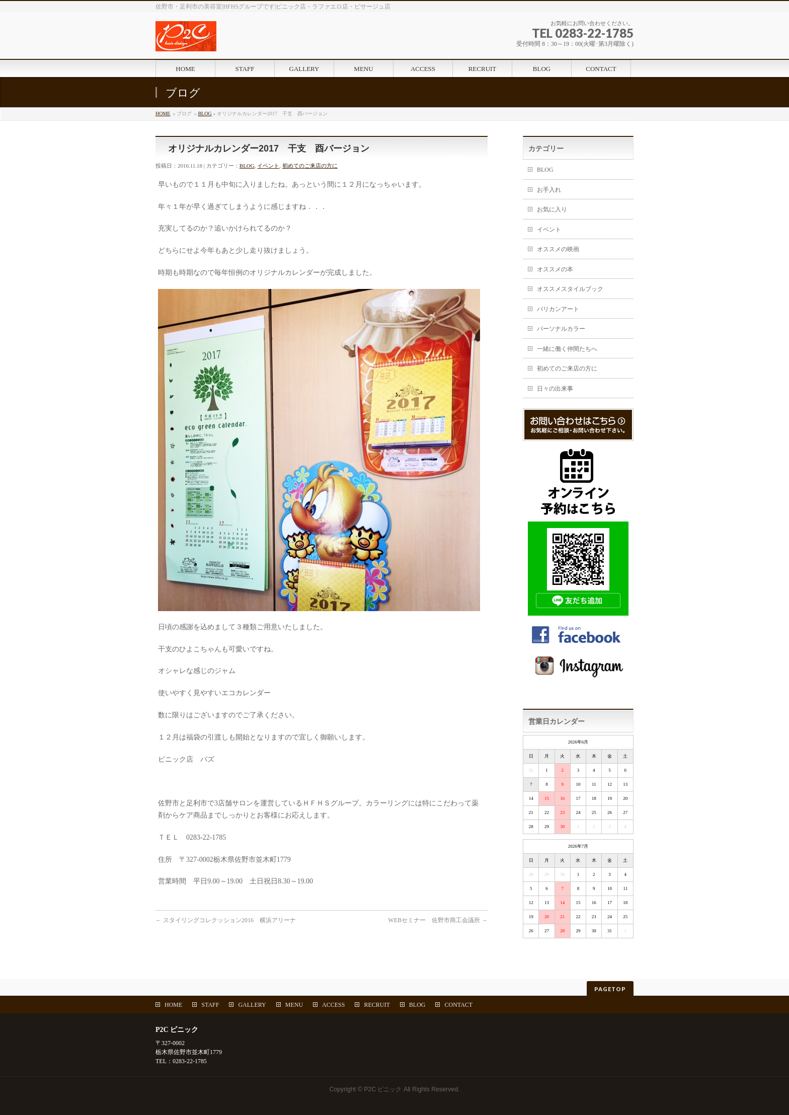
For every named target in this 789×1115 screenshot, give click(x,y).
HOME (162, 113)
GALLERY (252, 1004)
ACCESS (333, 1004)
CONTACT (458, 1004)
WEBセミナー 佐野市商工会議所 (438, 920)
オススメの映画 (558, 249)
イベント (268, 166)
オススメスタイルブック (570, 288)
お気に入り (552, 209)
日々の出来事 (555, 388)
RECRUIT (376, 1004)
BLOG (204, 113)
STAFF (210, 1004)
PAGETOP (610, 989)
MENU (294, 1004)
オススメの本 (555, 269)
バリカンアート (558, 309)
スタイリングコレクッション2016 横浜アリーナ (225, 920)
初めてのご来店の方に (310, 166)
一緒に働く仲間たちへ (567, 348)
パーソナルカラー (561, 328)
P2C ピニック (383, 1089)
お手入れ (549, 189)
